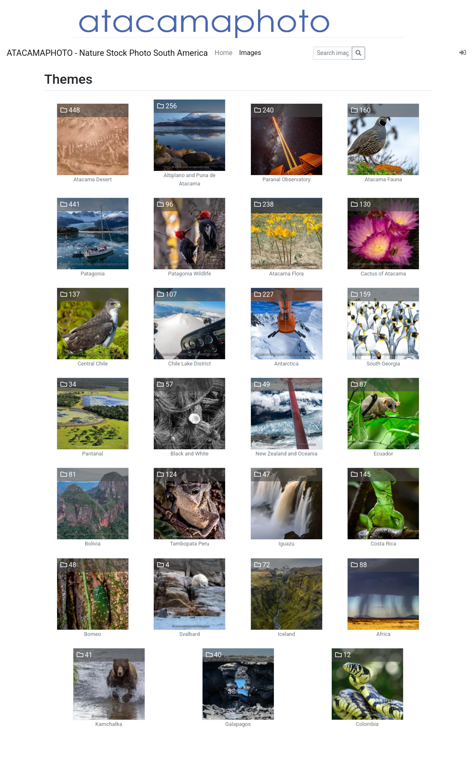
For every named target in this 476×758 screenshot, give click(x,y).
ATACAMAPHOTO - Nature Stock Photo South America (107, 53)
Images (250, 53)
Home (224, 53)
